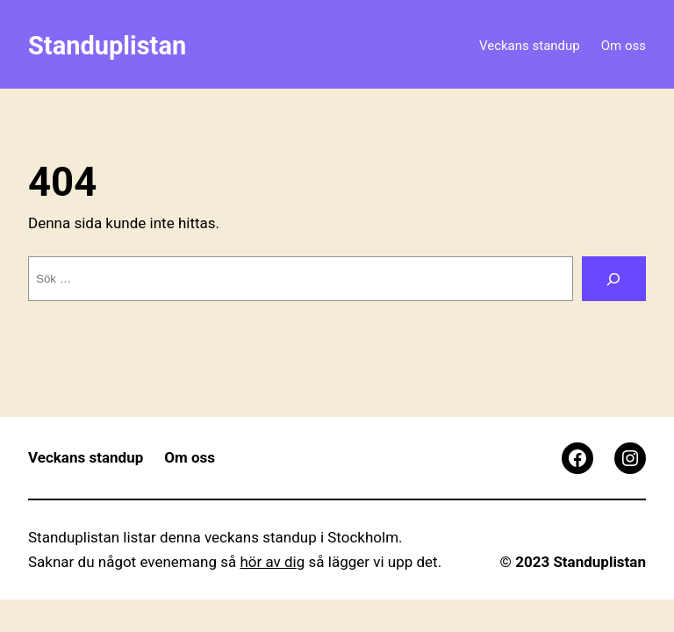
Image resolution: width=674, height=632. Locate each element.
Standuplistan (107, 46)
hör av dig (272, 562)
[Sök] (614, 278)
